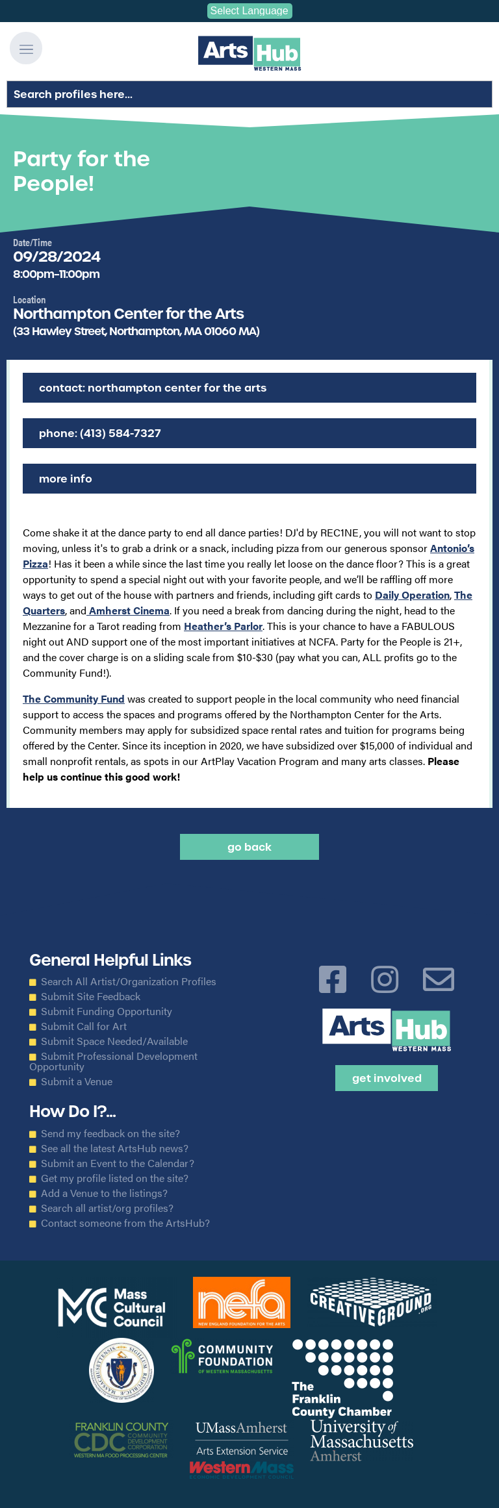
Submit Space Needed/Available (114, 1041)
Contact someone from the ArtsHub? (125, 1223)
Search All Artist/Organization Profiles (128, 981)
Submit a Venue (76, 1081)
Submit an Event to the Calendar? (117, 1163)
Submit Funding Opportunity (106, 1011)
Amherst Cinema (128, 610)
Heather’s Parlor (223, 625)
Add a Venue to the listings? (104, 1193)
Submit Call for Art (84, 1026)
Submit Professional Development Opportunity (113, 1061)
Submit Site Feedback (90, 996)
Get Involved (387, 1078)
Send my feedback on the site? (110, 1133)
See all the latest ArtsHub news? (114, 1148)
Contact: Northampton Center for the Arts (152, 388)
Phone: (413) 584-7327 (100, 433)
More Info (65, 478)
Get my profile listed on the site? (114, 1178)
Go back (249, 847)
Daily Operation (412, 594)
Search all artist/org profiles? (107, 1208)
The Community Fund (74, 698)
